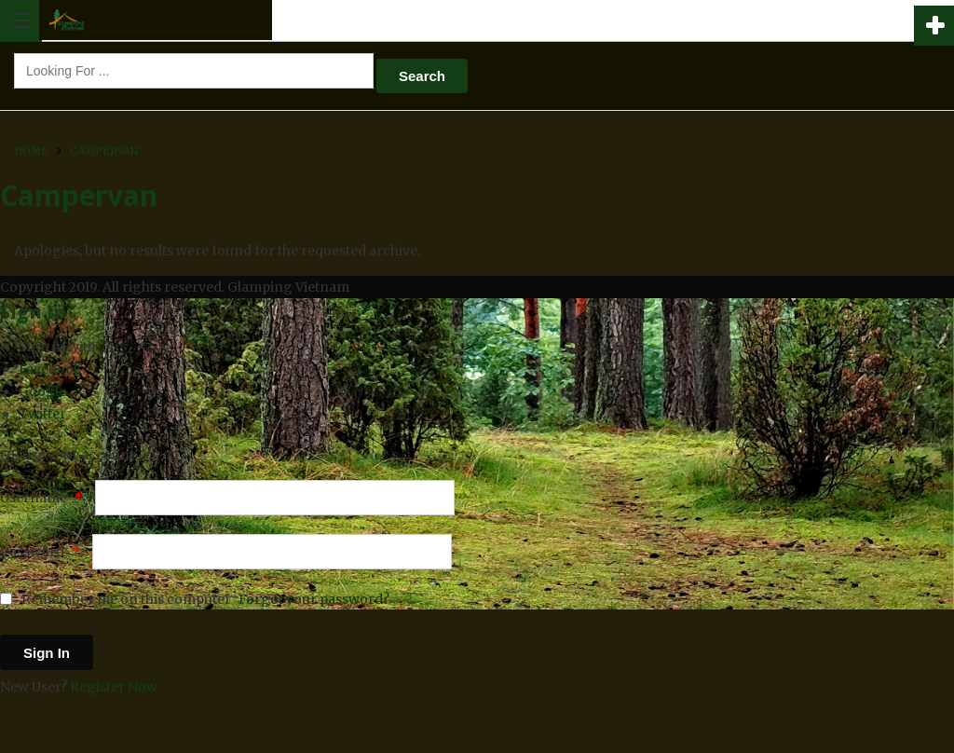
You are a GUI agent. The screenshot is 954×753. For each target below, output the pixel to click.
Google (42, 391)
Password (40, 551)
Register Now (113, 686)
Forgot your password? (313, 599)
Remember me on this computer (115, 599)
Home (31, 150)
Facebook (50, 369)
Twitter (42, 413)
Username (41, 497)
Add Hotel (934, 26)
